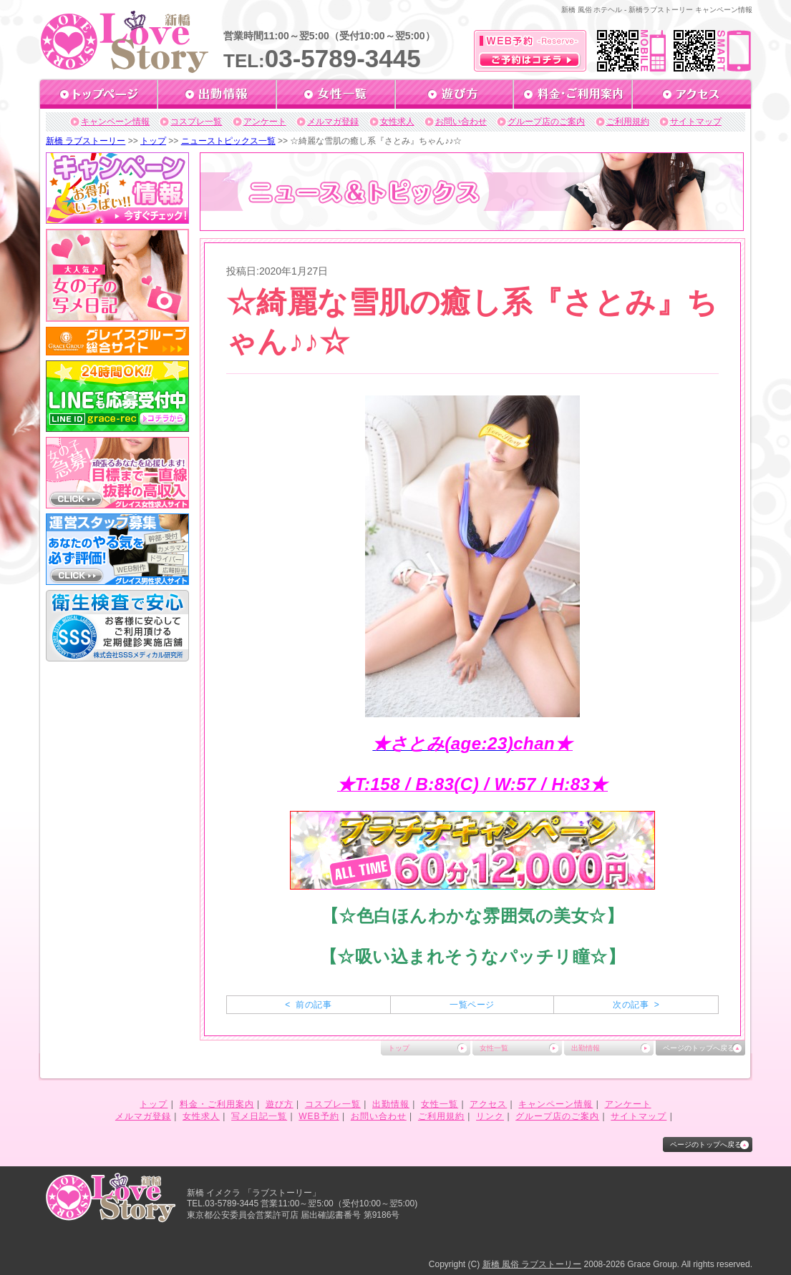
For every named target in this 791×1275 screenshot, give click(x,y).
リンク (490, 1116)
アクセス (488, 1104)
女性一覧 (494, 1048)
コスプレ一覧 (196, 122)
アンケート (264, 122)
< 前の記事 (308, 1005)
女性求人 (397, 122)
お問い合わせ (461, 122)
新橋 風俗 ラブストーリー (532, 1264)
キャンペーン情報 (115, 122)
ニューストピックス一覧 (228, 141)
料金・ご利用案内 (217, 1104)
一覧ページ (472, 1005)
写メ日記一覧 (259, 1116)
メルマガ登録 (333, 122)
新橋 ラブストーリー (85, 141)
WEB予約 (319, 1116)
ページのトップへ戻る (698, 1048)
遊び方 (279, 1104)
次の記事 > (636, 1005)
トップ (153, 141)
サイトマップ (696, 122)
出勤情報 (585, 1048)
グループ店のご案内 (546, 122)
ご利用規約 (627, 122)
